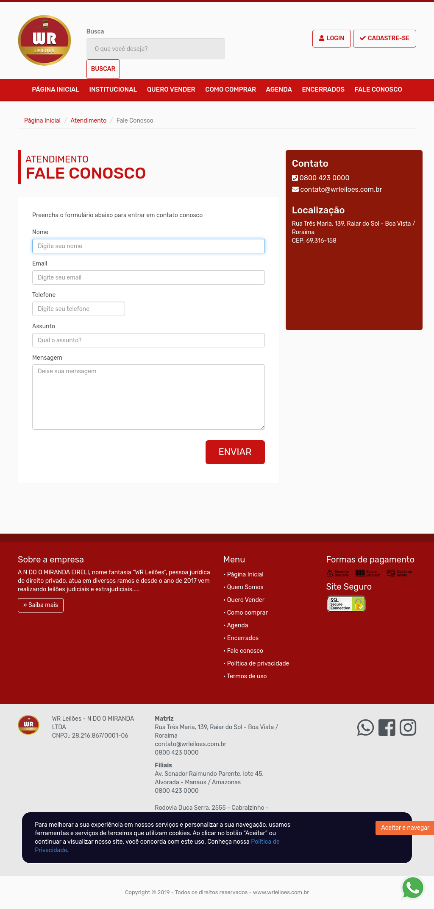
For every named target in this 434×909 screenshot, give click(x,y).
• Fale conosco (243, 650)
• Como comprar (245, 612)
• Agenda (235, 625)
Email (39, 263)
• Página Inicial (243, 574)
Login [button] (331, 38)
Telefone (44, 295)
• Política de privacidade (256, 663)
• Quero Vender (243, 600)
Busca (95, 31)
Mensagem (47, 357)
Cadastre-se (384, 38)
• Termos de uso (245, 676)
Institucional (113, 89)
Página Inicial (55, 89)
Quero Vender (171, 89)
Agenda (279, 89)
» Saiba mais (40, 605)
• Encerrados (241, 638)
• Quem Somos (243, 587)
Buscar (103, 69)
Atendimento (89, 120)
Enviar (235, 452)
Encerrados (323, 89)
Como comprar (230, 89)
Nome (40, 232)
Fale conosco (378, 89)
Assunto (43, 326)
